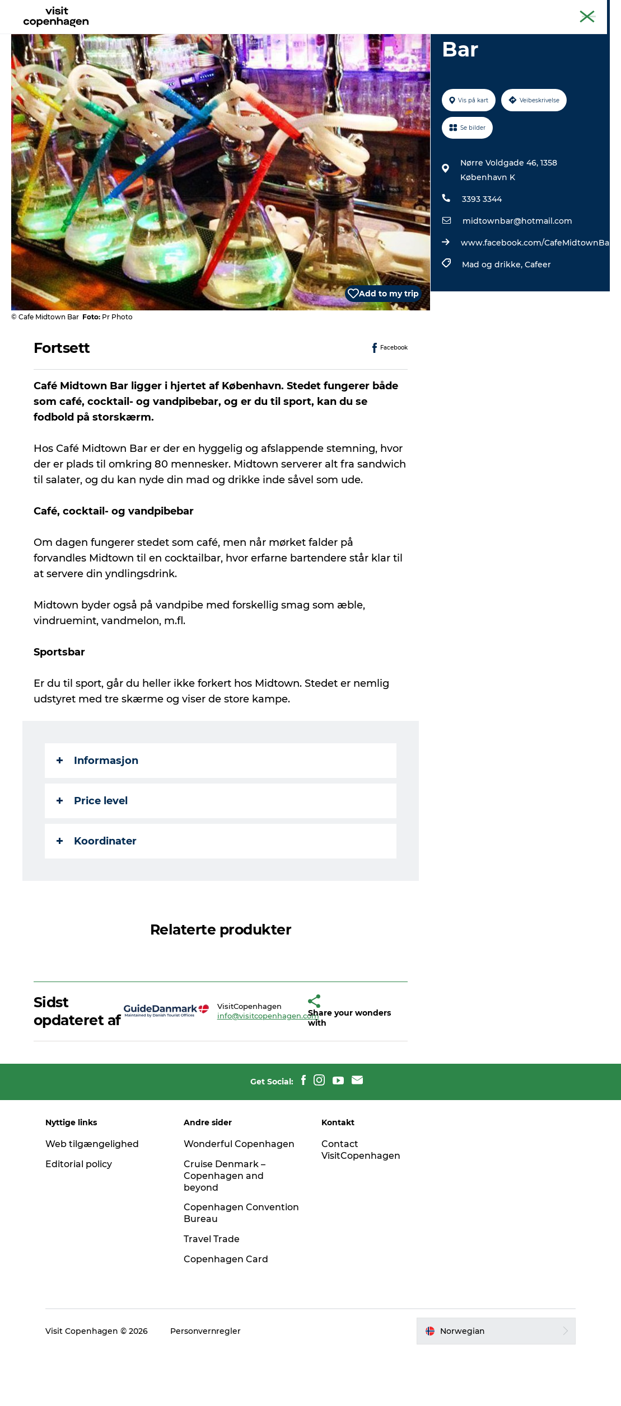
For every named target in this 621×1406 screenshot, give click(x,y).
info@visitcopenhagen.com (244, 1068)
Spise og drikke (293, 36)
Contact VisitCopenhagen (361, 1203)
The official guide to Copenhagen (484, 11)
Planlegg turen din (381, 36)
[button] (287, 1064)
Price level (92, 854)
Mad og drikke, (492, 318)
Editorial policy (79, 1217)
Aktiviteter (222, 36)
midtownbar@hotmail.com (517, 274)
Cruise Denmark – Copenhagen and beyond (225, 1229)
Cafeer (537, 318)
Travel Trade (212, 1292)
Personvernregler (207, 1384)
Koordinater (97, 894)
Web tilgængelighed (93, 1197)
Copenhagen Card (580, 11)
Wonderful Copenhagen (239, 1197)
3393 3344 (481, 252)
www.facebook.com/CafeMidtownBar (536, 296)
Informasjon (97, 814)
